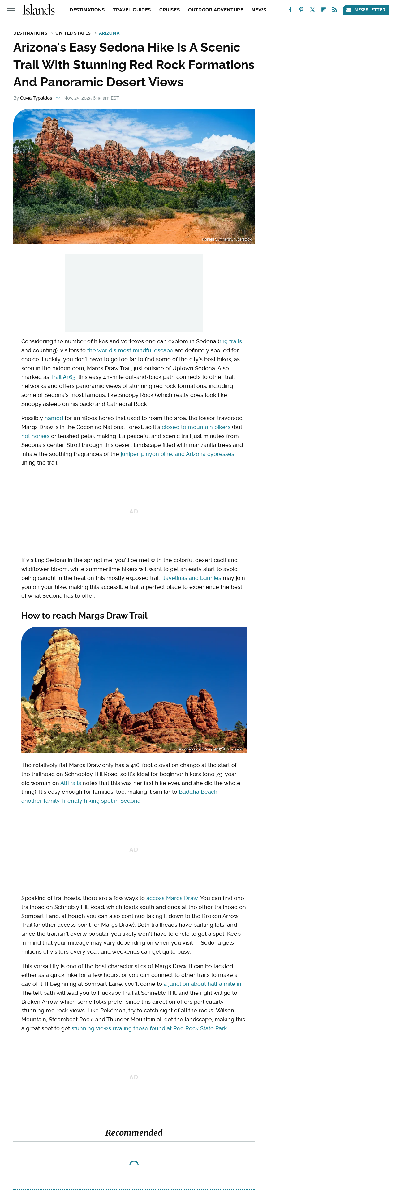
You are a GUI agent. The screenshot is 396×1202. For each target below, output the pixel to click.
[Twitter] (312, 11)
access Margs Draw (172, 898)
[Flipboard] (324, 11)
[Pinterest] (301, 11)
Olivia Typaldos (36, 98)
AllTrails (70, 783)
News (259, 10)
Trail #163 (62, 377)
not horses (35, 436)
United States (73, 33)
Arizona (109, 33)
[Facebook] (290, 11)
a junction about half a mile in (202, 984)
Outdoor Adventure (215, 10)
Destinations (87, 10)
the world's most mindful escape (130, 350)
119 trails (230, 341)
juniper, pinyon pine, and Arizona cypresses (177, 454)
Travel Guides (132, 10)
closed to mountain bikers (196, 427)
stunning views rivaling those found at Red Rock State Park (149, 1028)
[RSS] (335, 11)
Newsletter (365, 9)
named (54, 418)
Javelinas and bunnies (192, 578)
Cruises (169, 10)
